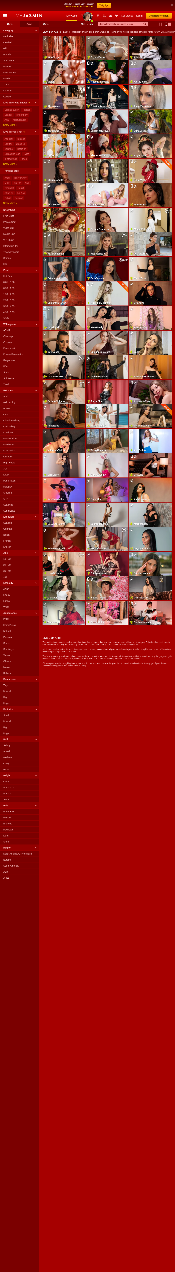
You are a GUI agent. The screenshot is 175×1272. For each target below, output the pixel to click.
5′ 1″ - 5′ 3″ (9, 776)
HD (5, 253)
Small (6, 704)
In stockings (11, 148)
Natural (7, 620)
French (7, 530)
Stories (7, 247)
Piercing (7, 626)
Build (21, 728)
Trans (6, 74)
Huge (6, 692)
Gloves (7, 650)
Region (21, 837)
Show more (10, 114)
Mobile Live (9, 223)
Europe (7, 849)
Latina (6, 590)
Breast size (21, 668)
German (19, 187)
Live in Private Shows (21, 92)
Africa (6, 867)
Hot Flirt (7, 43)
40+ (5, 566)
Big (5, 686)
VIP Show (8, 229)
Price (21, 259)
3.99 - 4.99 (9, 295)
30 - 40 (7, 560)
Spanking (8, 494)
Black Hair (8, 801)
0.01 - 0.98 (9, 271)
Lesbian (7, 80)
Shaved (7, 632)
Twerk (6, 373)
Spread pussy (12, 99)
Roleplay (7, 476)
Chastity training (11, 409)
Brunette (7, 813)
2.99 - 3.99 (9, 289)
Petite (6, 608)
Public (8, 187)
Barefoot (9, 138)
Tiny (5, 674)
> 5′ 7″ (6, 789)
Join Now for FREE (158, 5)
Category (21, 19)
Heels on (21, 138)
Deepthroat (9, 337)
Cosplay (7, 331)
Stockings (8, 638)
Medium (7, 746)
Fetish (6, 68)
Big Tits (17, 172)
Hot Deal (7, 265)
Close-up (20, 133)
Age (21, 542)
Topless (26, 99)
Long (6, 825)
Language (21, 506)
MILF (7, 172)
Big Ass (21, 182)
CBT (5, 403)
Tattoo (24, 148)
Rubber (7, 662)
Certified (7, 31)
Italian (6, 524)
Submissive (9, 500)
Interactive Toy (10, 235)
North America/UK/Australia (17, 843)
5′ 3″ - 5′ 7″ (9, 782)
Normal (7, 680)
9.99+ (6, 307)
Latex (6, 464)
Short (6, 831)
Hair (21, 795)
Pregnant (9, 177)
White (6, 596)
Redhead (8, 819)
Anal (7, 109)
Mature (7, 55)
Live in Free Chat (21, 121)
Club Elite (98, 5)
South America (11, 855)
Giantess (8, 446)
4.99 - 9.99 (9, 301)
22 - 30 (7, 554)
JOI (5, 458)
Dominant (8, 421)
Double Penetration (13, 343)
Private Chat (9, 211)
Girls (10, 13)
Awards (87, 5)
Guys (29, 13)
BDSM (6, 397)
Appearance (21, 602)
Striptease (8, 367)
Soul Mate (8, 49)
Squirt (21, 177)
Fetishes (21, 379)
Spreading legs (12, 143)
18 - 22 (7, 548)
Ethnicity (21, 572)
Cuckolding (9, 415)
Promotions (92, 5)
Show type (21, 199)
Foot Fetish (9, 440)
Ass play (9, 128)
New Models (82, 5)
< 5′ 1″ (6, 770)
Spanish (7, 512)
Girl (5, 37)
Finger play (22, 104)
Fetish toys (9, 434)
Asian (7, 167)
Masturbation (19, 109)
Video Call (8, 217)
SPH (5, 488)
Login (139, 5)
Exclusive (8, 25)
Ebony (6, 584)
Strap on (9, 182)
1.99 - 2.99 (9, 283)
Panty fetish (9, 470)
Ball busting (9, 391)
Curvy (6, 752)
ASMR (6, 319)
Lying (26, 143)
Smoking (7, 482)
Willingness (21, 313)
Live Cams (71, 5)
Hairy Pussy (20, 167)
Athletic (7, 740)
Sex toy (8, 104)
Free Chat (8, 205)
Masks (6, 656)
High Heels (9, 452)
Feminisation (10, 428)
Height (21, 764)
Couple (7, 86)
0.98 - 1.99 (9, 277)
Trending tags (21, 160)
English (7, 536)
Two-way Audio (11, 241)
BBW (6, 758)
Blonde (7, 807)
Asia (5, 861)
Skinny (6, 734)
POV (5, 355)
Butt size (21, 698)
